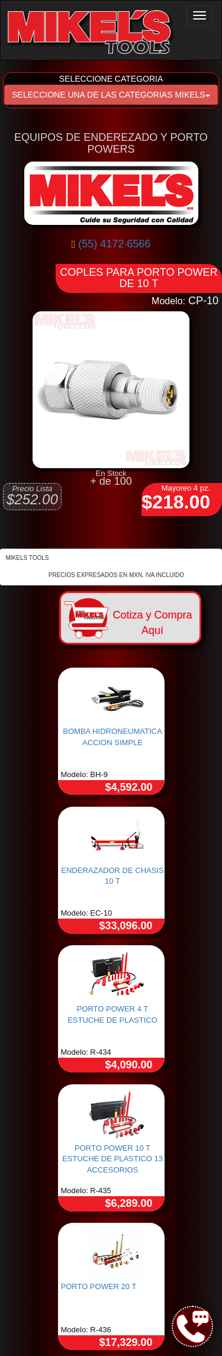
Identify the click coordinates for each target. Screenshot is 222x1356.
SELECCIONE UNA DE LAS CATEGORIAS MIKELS (111, 94)
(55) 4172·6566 (114, 244)
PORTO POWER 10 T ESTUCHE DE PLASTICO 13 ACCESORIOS (112, 1159)
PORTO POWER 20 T (99, 1286)
